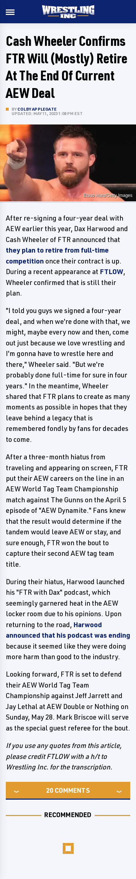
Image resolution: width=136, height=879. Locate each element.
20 (49, 790)
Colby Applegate (37, 109)
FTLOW (111, 271)
